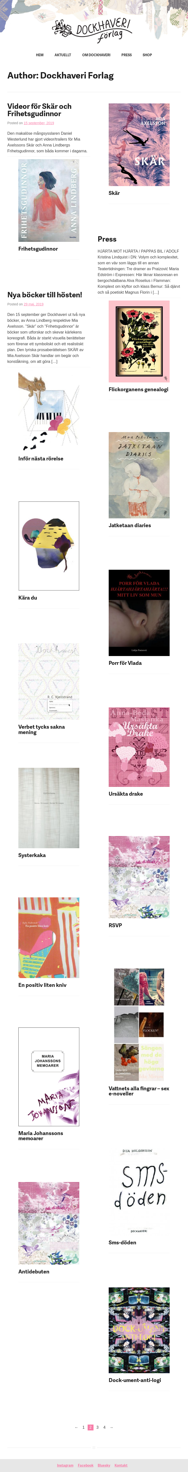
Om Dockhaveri (96, 55)
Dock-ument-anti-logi (135, 1380)
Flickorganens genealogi (139, 390)
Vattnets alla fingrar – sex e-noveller (139, 1092)
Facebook (86, 1466)
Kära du (27, 598)
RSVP (115, 926)
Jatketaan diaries (130, 526)
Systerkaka (32, 855)
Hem (40, 55)
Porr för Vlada (125, 663)
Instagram (65, 1466)
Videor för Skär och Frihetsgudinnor (39, 110)
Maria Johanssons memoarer (40, 1136)
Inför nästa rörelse (40, 459)
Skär (114, 193)
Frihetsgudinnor (38, 249)
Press (126, 55)
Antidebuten (33, 1272)
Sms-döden (122, 1243)
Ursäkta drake (126, 794)
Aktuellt (63, 55)
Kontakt (121, 1466)
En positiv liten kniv (42, 985)
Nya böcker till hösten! (44, 295)
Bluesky (104, 1466)
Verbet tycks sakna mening (41, 730)
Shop (147, 55)
